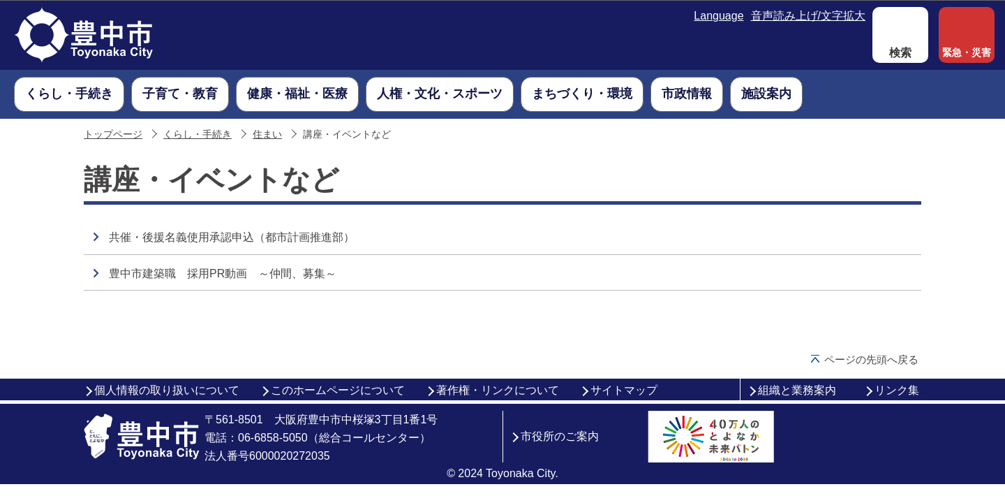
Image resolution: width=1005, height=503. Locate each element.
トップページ (113, 134)
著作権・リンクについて (497, 390)
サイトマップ (623, 390)
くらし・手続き (197, 134)
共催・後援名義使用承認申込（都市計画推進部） (232, 237)
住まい (267, 134)
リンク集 (896, 390)
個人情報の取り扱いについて (166, 390)
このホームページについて (338, 390)
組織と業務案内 (797, 390)
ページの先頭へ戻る (871, 359)
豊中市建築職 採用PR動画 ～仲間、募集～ (222, 273)
